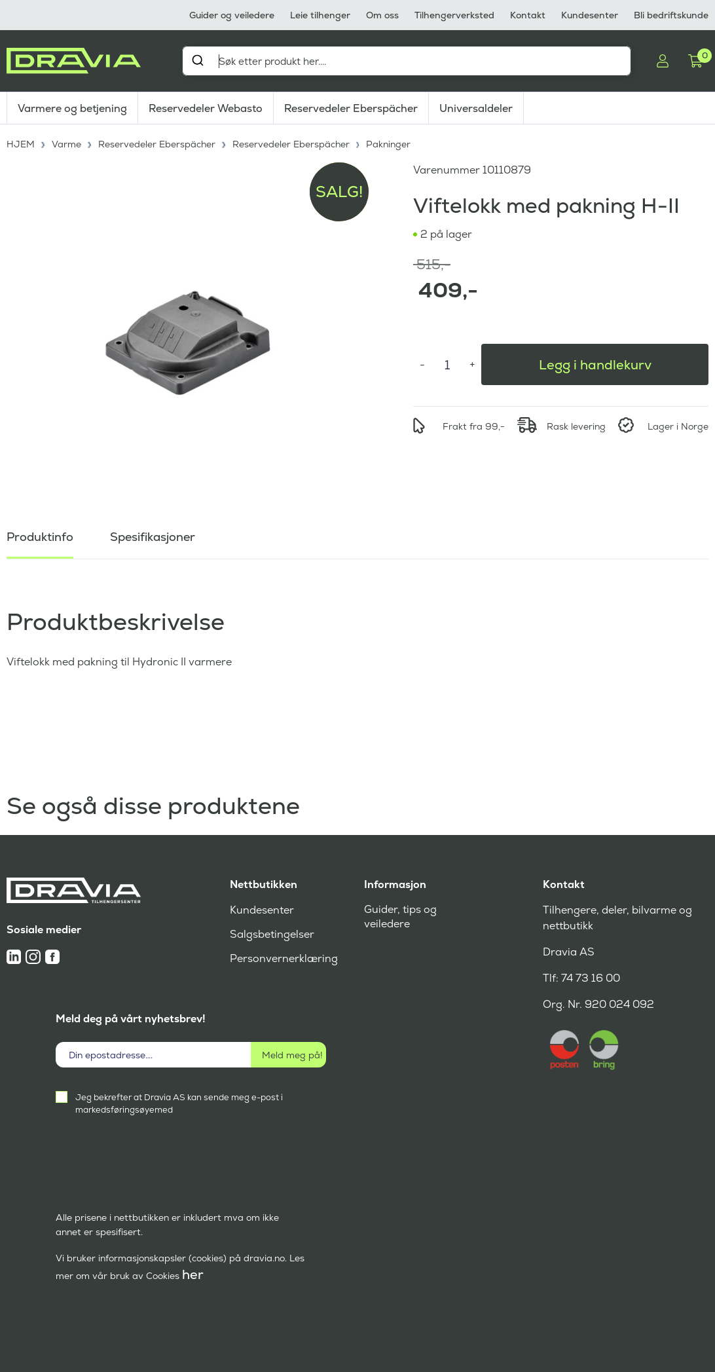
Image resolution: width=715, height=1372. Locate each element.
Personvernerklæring (284, 958)
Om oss (382, 15)
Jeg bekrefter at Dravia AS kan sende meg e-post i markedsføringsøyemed (179, 1103)
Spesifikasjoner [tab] (152, 536)
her (193, 1274)
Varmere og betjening (72, 108)
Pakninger (388, 144)
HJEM (21, 144)
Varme (66, 144)
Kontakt (527, 15)
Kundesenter (589, 15)
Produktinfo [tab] (40, 536)
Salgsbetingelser (272, 934)
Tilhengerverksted (454, 15)
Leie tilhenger (320, 15)
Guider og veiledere (231, 15)
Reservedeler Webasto (206, 108)
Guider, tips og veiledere (400, 916)
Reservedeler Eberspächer (351, 108)
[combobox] (406, 61)
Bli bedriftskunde (671, 15)
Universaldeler (476, 108)
